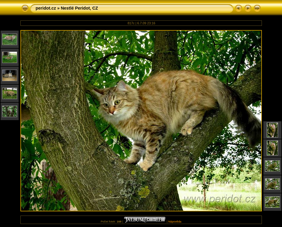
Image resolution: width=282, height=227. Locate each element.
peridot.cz (46, 8)
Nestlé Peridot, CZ (79, 8)
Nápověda (174, 221)
